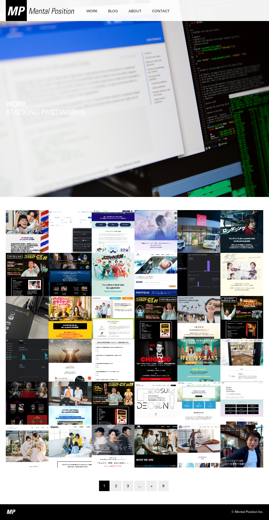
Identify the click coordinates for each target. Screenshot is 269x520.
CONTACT (161, 11)
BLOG (113, 11)
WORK (91, 11)
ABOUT (135, 11)
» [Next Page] (152, 486)
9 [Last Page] (163, 486)
